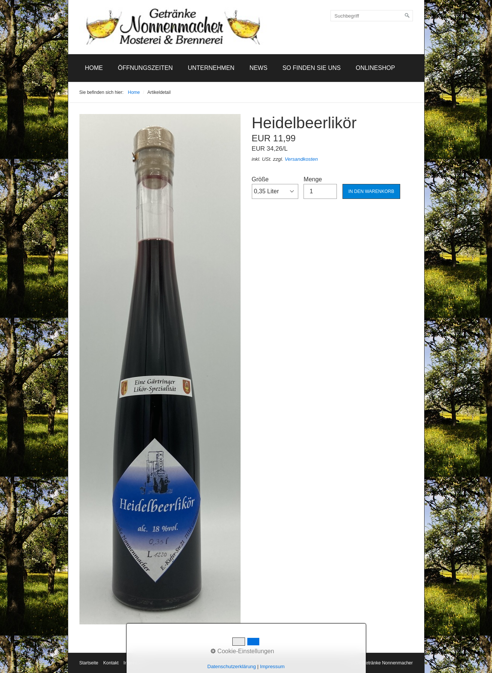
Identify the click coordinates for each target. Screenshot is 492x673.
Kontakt (111, 663)
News (259, 68)
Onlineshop (375, 68)
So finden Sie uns (312, 68)
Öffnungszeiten (145, 68)
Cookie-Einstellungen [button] (242, 651)
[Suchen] (407, 15)
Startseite (89, 663)
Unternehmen (211, 68)
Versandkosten (301, 159)
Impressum (272, 666)
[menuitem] (94, 68)
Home (94, 68)
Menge (320, 187)
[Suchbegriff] (371, 15)
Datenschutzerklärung (231, 666)
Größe (275, 187)
